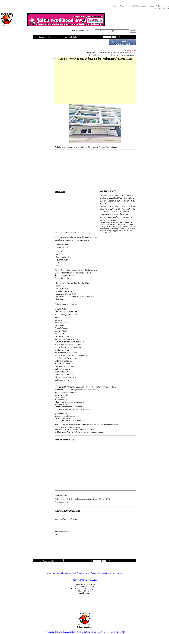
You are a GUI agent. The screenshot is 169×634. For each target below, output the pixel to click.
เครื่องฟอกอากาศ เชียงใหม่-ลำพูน (70, 632)
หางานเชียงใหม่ (133, 6)
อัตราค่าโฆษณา (163, 6)
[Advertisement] (95, 81)
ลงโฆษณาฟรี (122, 6)
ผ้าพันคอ (158, 8)
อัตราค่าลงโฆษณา (90, 573)
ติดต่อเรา (119, 573)
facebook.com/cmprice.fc (89, 589)
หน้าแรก (114, 6)
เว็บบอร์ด (143, 6)
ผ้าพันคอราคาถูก (90, 632)
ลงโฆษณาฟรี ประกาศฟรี (106, 573)
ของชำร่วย (165, 8)
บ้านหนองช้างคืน (50, 632)
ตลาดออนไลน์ (152, 6)
